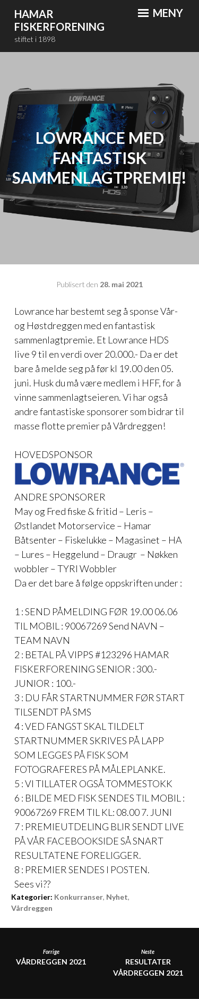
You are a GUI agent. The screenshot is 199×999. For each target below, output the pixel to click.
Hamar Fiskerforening (59, 20)
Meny (160, 12)
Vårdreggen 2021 (51, 957)
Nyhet (117, 896)
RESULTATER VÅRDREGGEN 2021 (148, 963)
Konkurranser (78, 896)
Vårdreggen (32, 907)
